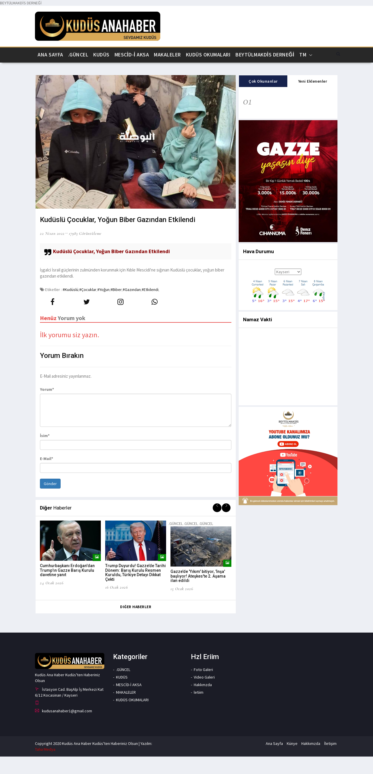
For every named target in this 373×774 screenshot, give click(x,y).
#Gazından (132, 306)
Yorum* (47, 406)
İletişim (330, 761)
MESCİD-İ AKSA (132, 54)
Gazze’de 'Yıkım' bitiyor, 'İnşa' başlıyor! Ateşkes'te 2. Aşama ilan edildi (198, 594)
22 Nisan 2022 (52, 250)
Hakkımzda (310, 761)
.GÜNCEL (78, 54)
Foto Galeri (203, 686)
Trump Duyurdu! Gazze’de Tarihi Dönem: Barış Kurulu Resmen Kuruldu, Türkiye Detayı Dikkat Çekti (135, 590)
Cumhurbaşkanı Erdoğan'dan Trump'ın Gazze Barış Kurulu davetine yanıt (67, 588)
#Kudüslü (70, 306)
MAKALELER (167, 54)
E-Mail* (46, 476)
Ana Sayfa (50, 54)
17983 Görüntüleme (85, 250)
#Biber (116, 306)
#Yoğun (103, 306)
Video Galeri (204, 694)
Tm (302, 54)
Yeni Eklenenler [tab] (312, 98)
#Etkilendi (150, 306)
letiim (198, 709)
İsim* (45, 453)
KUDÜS (101, 54)
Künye (292, 761)
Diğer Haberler (135, 624)
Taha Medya (45, 766)
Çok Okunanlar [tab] (263, 98)
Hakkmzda (203, 701)
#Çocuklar (87, 306)
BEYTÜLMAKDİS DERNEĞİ (264, 54)
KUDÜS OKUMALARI (208, 54)
